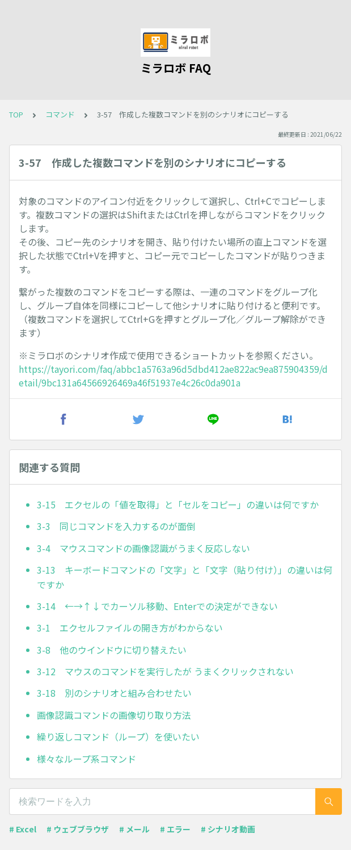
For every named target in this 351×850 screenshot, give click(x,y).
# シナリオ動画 (228, 829)
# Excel (22, 829)
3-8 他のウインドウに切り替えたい (112, 650)
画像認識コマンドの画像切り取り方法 (114, 715)
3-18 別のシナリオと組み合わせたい (114, 693)
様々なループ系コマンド (86, 758)
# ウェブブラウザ (77, 829)
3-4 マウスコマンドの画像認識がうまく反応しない (143, 548)
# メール (134, 829)
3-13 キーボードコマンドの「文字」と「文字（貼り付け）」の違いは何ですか (184, 577)
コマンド (60, 114)
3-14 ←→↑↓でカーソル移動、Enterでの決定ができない (157, 606)
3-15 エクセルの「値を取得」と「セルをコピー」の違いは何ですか (178, 504)
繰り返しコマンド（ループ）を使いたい (118, 736)
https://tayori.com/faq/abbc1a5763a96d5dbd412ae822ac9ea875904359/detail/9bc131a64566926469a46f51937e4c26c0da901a (173, 375)
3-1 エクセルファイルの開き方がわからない (130, 627)
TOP (16, 114)
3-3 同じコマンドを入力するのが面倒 (116, 526)
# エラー (175, 829)
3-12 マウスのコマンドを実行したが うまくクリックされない (165, 671)
